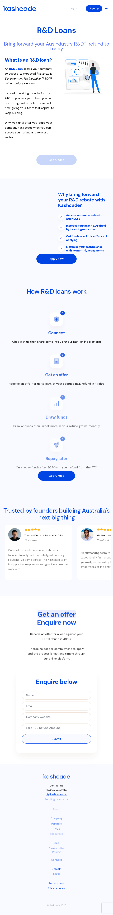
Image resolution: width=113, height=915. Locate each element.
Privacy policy (56, 888)
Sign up (94, 8)
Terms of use (56, 883)
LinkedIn (56, 869)
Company (56, 820)
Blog (56, 845)
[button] (106, 8)
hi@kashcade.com (56, 795)
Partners (56, 826)
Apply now (56, 259)
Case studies (56, 850)
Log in (73, 8)
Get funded (56, 476)
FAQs (56, 831)
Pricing (56, 854)
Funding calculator (56, 801)
